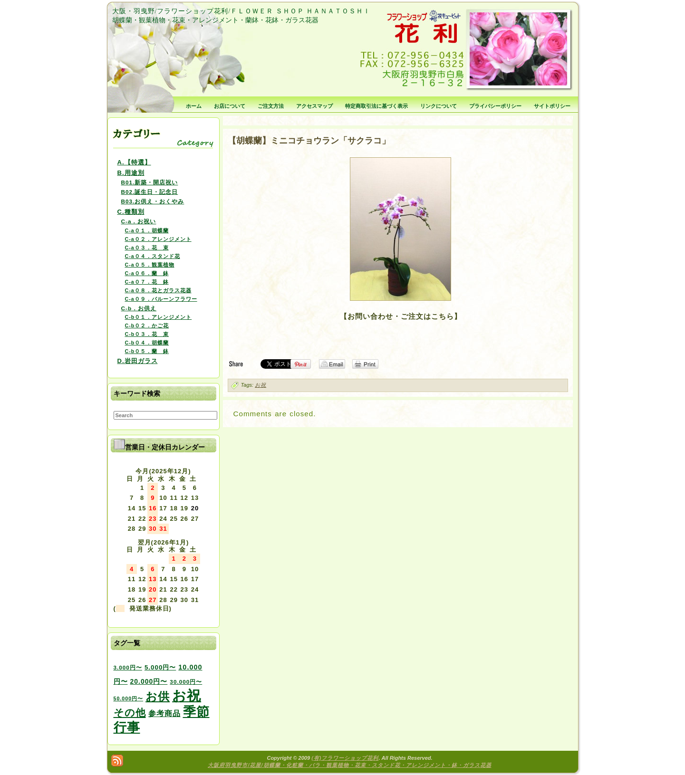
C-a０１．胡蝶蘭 (147, 230)
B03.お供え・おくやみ (152, 201)
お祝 (260, 385)
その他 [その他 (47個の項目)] (130, 712)
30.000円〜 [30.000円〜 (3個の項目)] (186, 682)
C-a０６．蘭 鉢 (147, 273)
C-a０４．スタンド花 (152, 256)
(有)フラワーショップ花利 (344, 758)
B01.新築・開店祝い (149, 182)
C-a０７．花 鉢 (147, 282)
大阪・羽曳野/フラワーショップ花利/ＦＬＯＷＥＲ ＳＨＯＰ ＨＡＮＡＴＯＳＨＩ (241, 11)
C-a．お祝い (138, 221)
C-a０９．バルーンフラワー (161, 299)
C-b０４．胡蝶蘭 (147, 342)
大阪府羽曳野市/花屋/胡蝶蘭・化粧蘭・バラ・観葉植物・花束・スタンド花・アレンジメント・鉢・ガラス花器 (349, 765)
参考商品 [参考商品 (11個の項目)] (164, 713)
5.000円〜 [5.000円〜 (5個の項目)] (160, 667)
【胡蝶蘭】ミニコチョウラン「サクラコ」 (309, 140)
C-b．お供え (139, 308)
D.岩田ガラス (137, 360)
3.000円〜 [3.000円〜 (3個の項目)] (128, 667)
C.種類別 (131, 211)
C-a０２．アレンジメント (158, 239)
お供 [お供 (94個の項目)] (157, 696)
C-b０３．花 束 (147, 334)
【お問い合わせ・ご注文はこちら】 (401, 316)
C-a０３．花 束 (147, 247)
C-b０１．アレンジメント (158, 317)
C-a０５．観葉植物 (149, 265)
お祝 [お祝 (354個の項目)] (186, 695)
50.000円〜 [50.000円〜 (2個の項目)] (129, 698)
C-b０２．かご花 (147, 325)
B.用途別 (131, 172)
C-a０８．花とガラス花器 (158, 290)
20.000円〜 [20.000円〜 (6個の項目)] (149, 681)
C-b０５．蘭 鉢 (147, 351)
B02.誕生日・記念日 (149, 192)
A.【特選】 (134, 162)
